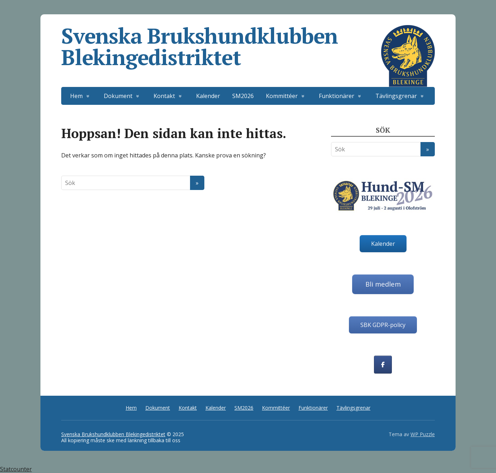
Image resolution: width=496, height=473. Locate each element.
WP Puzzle (422, 434)
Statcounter (16, 469)
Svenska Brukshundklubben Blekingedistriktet (248, 46)
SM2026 (243, 96)
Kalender (208, 96)
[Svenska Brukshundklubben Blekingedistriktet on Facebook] (383, 365)
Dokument (118, 96)
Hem (76, 96)
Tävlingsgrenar (396, 96)
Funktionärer (336, 96)
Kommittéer (282, 96)
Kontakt (164, 96)
